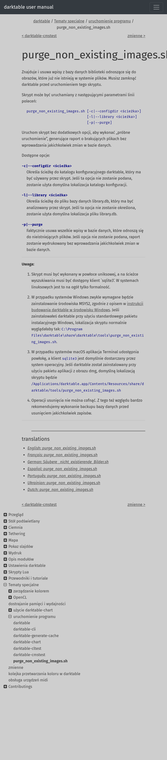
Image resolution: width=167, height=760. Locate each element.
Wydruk (14, 553)
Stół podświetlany (24, 521)
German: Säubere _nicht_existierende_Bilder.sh (68, 462)
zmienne (15, 667)
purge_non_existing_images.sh (40, 661)
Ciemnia (15, 527)
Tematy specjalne (69, 21)
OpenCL (20, 597)
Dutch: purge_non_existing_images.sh (60, 489)
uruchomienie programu (110, 21)
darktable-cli (24, 629)
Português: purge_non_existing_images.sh (64, 476)
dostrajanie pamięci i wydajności (37, 604)
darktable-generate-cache (36, 635)
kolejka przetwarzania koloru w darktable (44, 674)
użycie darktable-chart (33, 610)
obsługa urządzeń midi (28, 680)
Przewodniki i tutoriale (28, 578)
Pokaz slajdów (20, 546)
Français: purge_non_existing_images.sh (62, 455)
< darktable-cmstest (39, 36)
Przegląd (15, 514)
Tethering (16, 533)
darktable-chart (27, 642)
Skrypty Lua (18, 572)
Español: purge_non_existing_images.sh (62, 469)
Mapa (13, 540)
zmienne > (136, 36)
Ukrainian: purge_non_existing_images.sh (64, 483)
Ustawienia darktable (27, 565)
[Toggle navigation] (156, 7)
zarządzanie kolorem (31, 591)
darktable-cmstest (29, 654)
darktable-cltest (27, 648)
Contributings (20, 686)
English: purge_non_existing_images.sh (62, 448)
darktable (41, 21)
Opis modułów (21, 559)
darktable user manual (28, 7)
